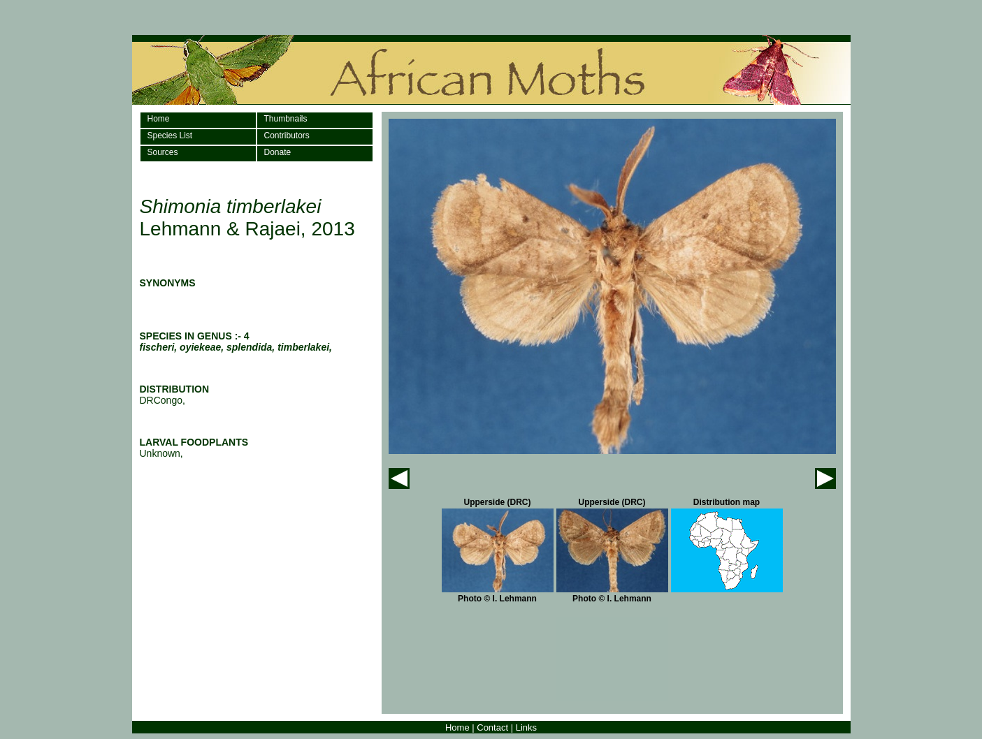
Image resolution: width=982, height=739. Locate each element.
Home (158, 119)
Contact (492, 727)
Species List (170, 135)
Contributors (287, 135)
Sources (162, 152)
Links (526, 727)
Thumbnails (286, 119)
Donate (277, 152)
